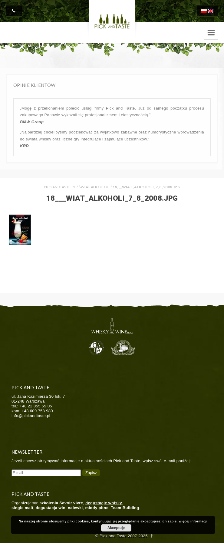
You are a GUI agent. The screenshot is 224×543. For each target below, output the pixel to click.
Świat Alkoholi (94, 187)
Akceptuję (116, 528)
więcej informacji (193, 521)
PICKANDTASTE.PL (60, 187)
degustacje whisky (103, 503)
